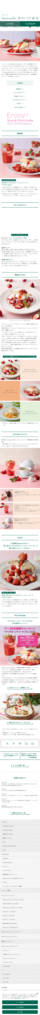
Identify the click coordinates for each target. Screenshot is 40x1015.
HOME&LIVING (8, 826)
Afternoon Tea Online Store (13, 900)
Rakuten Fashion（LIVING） (13, 907)
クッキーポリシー (17, 998)
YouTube (6, 978)
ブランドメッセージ (9, 958)
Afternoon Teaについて (10, 946)
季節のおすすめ (8, 834)
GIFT (4, 842)
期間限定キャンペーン (10, 874)
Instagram (7, 974)
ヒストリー (6, 950)
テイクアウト (7, 870)
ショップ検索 (6, 890)
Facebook (6, 966)
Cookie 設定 (20, 1012)
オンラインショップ (8, 895)
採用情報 (4, 987)
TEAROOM (5, 854)
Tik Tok (5, 982)
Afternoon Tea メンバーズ (11, 932)
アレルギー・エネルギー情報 (12, 886)
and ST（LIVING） (9, 919)
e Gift (5, 882)
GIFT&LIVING (7, 830)
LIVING (4, 822)
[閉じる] (37, 993)
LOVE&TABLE (7, 862)
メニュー (6, 866)
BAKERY (5, 858)
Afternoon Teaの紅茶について (13, 878)
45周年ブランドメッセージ (12, 954)
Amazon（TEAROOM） (11, 927)
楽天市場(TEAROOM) (10, 923)
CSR (4, 850)
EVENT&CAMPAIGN (10, 846)
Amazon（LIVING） (10, 911)
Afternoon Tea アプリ (9, 936)
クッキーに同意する (20, 1002)
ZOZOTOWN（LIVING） (11, 904)
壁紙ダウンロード (7, 941)
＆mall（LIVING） (9, 915)
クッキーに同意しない (20, 1007)
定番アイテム (7, 838)
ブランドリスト (8, 962)
